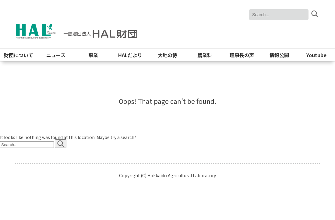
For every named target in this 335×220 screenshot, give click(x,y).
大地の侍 (167, 55)
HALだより (130, 55)
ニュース (55, 55)
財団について (18, 55)
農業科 (204, 55)
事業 (93, 55)
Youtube (316, 55)
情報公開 (279, 55)
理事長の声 (242, 55)
